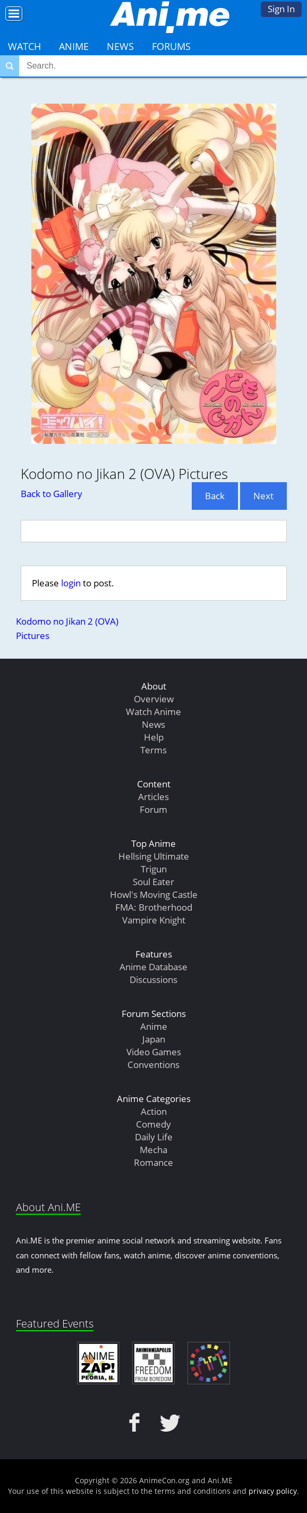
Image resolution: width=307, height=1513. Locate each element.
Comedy (153, 1124)
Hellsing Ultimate (153, 856)
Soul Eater (153, 882)
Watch (24, 46)
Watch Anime (153, 711)
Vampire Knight (153, 920)
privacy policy (273, 1491)
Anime (74, 46)
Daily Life (154, 1137)
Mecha (153, 1150)
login (71, 583)
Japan (153, 1039)
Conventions (153, 1064)
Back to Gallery (51, 493)
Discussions (153, 979)
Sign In (281, 9)
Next (263, 496)
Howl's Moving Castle (154, 894)
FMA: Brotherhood (153, 907)
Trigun (154, 869)
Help (154, 737)
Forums (171, 46)
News (120, 46)
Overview (154, 699)
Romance (153, 1162)
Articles (153, 797)
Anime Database (153, 967)
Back (215, 496)
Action (154, 1111)
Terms (153, 750)
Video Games (153, 1052)
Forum (153, 809)
